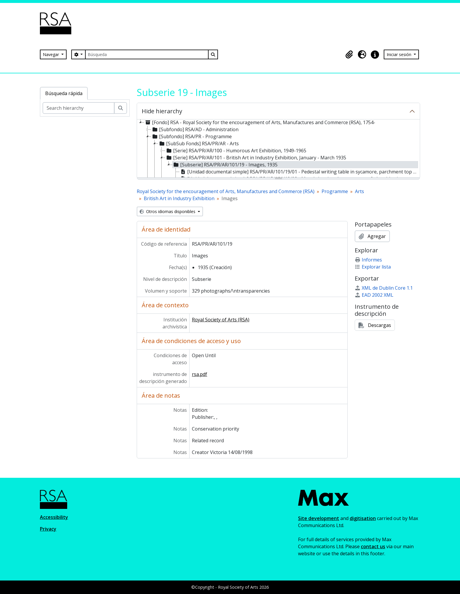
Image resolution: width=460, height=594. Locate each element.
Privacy (48, 529)
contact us (373, 546)
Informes (368, 259)
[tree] (278, 148)
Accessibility (54, 517)
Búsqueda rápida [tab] (63, 93)
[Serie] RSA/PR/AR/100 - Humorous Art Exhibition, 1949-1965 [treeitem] (235, 150)
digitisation (363, 518)
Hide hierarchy (162, 111)
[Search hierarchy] (78, 108)
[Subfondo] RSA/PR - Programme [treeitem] (191, 136)
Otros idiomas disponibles (168, 211)
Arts (359, 191)
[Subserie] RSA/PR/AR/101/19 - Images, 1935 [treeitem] (225, 164)
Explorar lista (373, 267)
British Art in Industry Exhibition (179, 198)
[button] (349, 54)
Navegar (51, 54)
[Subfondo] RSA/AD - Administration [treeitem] (195, 129)
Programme (335, 191)
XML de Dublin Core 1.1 (384, 288)
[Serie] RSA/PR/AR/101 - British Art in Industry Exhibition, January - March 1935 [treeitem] (255, 157)
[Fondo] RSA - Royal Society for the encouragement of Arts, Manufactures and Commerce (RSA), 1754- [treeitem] (259, 122)
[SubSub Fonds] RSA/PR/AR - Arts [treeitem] (198, 143)
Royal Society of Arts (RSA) (220, 319)
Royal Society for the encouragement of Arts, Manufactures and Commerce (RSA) (225, 191)
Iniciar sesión (399, 54)
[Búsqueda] (146, 54)
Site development (318, 518)
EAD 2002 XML (374, 295)
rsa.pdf (199, 374)
